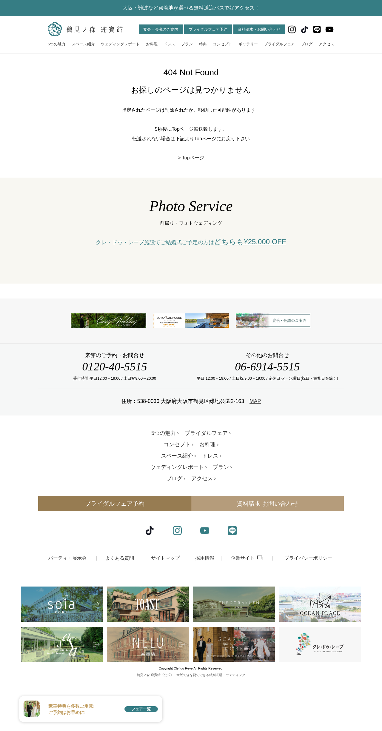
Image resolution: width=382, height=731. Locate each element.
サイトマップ (165, 600)
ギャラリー (248, 44)
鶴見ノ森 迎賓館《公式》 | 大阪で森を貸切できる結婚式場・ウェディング (191, 717)
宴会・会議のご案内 (160, 29)
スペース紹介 (83, 44)
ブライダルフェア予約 (208, 29)
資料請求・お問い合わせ (259, 29)
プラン (187, 44)
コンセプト (222, 44)
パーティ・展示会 (67, 600)
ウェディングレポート (120, 44)
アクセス (326, 44)
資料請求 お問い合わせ (267, 546)
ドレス (169, 44)
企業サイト (243, 600)
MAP (255, 444)
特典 (203, 44)
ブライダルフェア (279, 44)
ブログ (306, 44)
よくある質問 (119, 600)
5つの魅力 (56, 44)
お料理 (152, 44)
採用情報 (204, 600)
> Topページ (191, 157)
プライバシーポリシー (308, 600)
